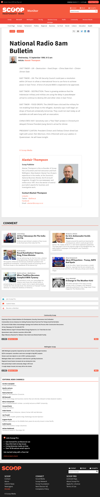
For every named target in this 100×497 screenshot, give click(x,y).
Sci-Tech (60, 26)
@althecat (32, 198)
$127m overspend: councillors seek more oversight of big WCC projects (22, 353)
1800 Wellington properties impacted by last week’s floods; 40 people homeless (24, 351)
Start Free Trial (93, 2)
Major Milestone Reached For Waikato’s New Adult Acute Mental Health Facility (24, 335)
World (67, 26)
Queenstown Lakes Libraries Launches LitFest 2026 (16, 332)
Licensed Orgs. (72, 479)
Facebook (25, 201)
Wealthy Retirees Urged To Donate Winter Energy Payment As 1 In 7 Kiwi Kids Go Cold (26, 329)
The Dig (40, 19)
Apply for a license (73, 484)
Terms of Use (71, 486)
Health (90, 26)
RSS (4, 339)
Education (82, 26)
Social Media (40, 479)
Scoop (9, 19)
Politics (36, 26)
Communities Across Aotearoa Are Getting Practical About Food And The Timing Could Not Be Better (30, 322)
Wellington (30, 19)
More (96, 339)
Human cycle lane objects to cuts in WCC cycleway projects (19, 356)
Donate (7, 489)
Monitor (20, 31)
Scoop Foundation (42, 484)
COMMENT (10, 223)
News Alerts (12, 339)
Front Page (11, 26)
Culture (74, 26)
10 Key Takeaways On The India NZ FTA (13, 327)
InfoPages (50, 22)
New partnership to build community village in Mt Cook (17, 364)
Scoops (19, 26)
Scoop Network (41, 481)
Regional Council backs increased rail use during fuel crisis (18, 361)
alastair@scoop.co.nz (35, 203)
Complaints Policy (42, 489)
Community (74, 19)
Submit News (9, 484)
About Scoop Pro (73, 481)
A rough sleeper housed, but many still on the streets (17, 366)
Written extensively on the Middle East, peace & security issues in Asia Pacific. (50, 420)
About (7, 481)
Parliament (28, 26)
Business (52, 26)
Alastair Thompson (32, 60)
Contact (7, 479)
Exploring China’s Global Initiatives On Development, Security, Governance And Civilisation (27, 319)
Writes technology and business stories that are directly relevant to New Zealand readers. (50, 398)
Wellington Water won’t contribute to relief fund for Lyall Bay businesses (22, 358)
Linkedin (25, 196)
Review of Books (87, 19)
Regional (44, 26)
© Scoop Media (10, 494)
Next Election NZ (42, 486)
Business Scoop (52, 19)
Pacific (64, 19)
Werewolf (19, 19)
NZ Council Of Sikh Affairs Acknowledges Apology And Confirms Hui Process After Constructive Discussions (33, 324)
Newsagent (9, 486)
